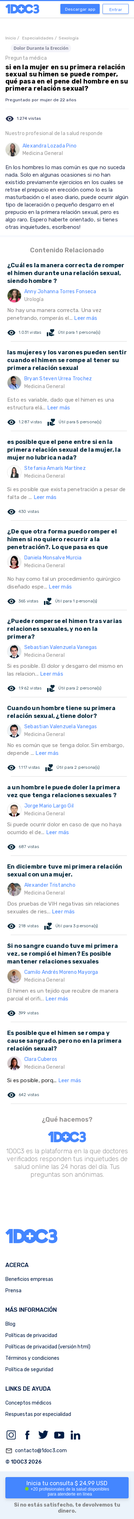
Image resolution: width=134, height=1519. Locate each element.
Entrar (115, 9)
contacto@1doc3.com (36, 1450)
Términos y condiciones (32, 1358)
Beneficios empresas (29, 1279)
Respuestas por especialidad (38, 1414)
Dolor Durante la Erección (41, 48)
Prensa (13, 1291)
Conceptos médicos (28, 1403)
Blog (10, 1324)
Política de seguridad (29, 1370)
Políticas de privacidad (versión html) (47, 1347)
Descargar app (80, 9)
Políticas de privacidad (31, 1335)
